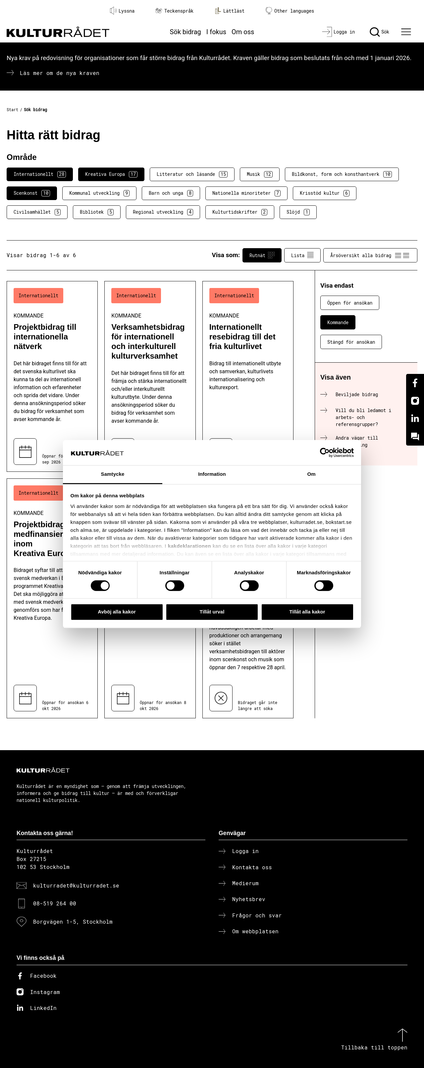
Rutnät (262, 255)
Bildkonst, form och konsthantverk (342, 174)
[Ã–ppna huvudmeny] (407, 32)
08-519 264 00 (54, 903)
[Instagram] (415, 401)
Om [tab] (311, 474)
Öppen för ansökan (349, 303)
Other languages (290, 11)
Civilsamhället (37, 212)
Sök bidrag (185, 32)
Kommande (337, 322)
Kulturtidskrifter (239, 212)
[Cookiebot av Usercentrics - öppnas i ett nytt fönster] (325, 453)
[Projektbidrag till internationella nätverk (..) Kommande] (52, 376)
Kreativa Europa (111, 174)
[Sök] (379, 32)
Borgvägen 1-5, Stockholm (73, 921)
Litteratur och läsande (192, 174)
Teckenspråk (174, 11)
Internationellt (40, 174)
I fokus (216, 32)
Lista (302, 255)
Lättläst (229, 10)
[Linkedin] (415, 419)
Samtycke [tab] (113, 474)
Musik (260, 174)
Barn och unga (171, 193)
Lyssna (122, 11)
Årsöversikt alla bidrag (370, 255)
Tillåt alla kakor (307, 611)
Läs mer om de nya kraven (59, 72)
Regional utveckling (163, 212)
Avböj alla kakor (117, 611)
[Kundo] (415, 437)
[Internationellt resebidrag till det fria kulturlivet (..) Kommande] (247, 376)
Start (12, 109)
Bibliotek (97, 212)
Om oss (243, 32)
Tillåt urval (212, 611)
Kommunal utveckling (99, 193)
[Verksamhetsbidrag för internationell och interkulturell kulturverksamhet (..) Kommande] (149, 376)
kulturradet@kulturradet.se (76, 885)
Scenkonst (32, 193)
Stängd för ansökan (351, 342)
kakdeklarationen (189, 546)
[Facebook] (415, 383)
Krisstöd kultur (324, 193)
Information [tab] (212, 474)
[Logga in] (338, 32)
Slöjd (298, 212)
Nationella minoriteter (246, 193)
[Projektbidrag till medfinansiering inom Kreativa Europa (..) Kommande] (52, 598)
